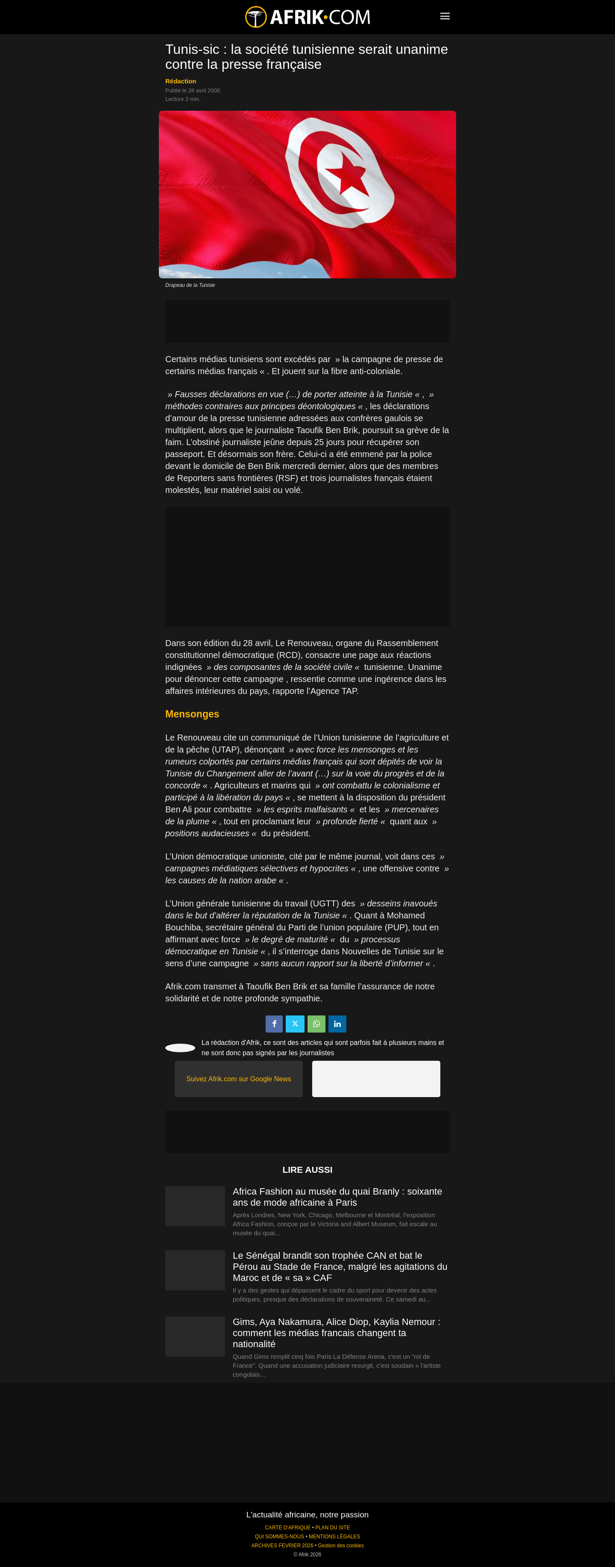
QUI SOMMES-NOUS (280, 1537)
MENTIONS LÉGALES (334, 1537)
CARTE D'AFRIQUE (287, 1528)
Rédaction (180, 81)
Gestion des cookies (341, 1546)
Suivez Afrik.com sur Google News (238, 1079)
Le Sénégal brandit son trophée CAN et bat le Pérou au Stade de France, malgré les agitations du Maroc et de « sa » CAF (340, 1266)
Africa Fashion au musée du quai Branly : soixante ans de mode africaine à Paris (337, 1197)
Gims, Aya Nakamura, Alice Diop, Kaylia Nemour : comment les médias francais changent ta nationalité (336, 1332)
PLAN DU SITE (332, 1528)
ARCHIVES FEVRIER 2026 (282, 1546)
